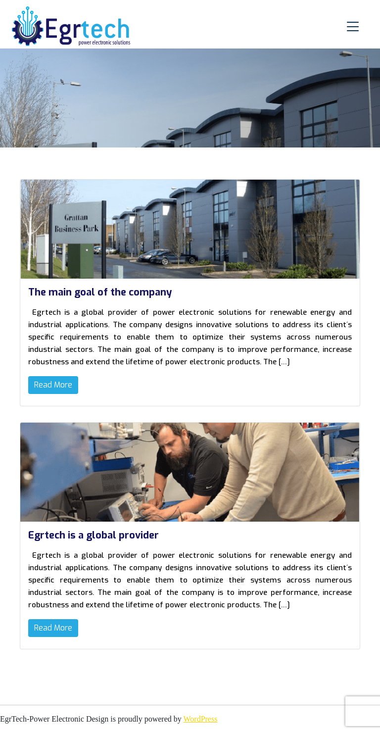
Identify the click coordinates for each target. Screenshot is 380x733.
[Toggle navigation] (353, 26)
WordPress (200, 719)
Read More (53, 385)
